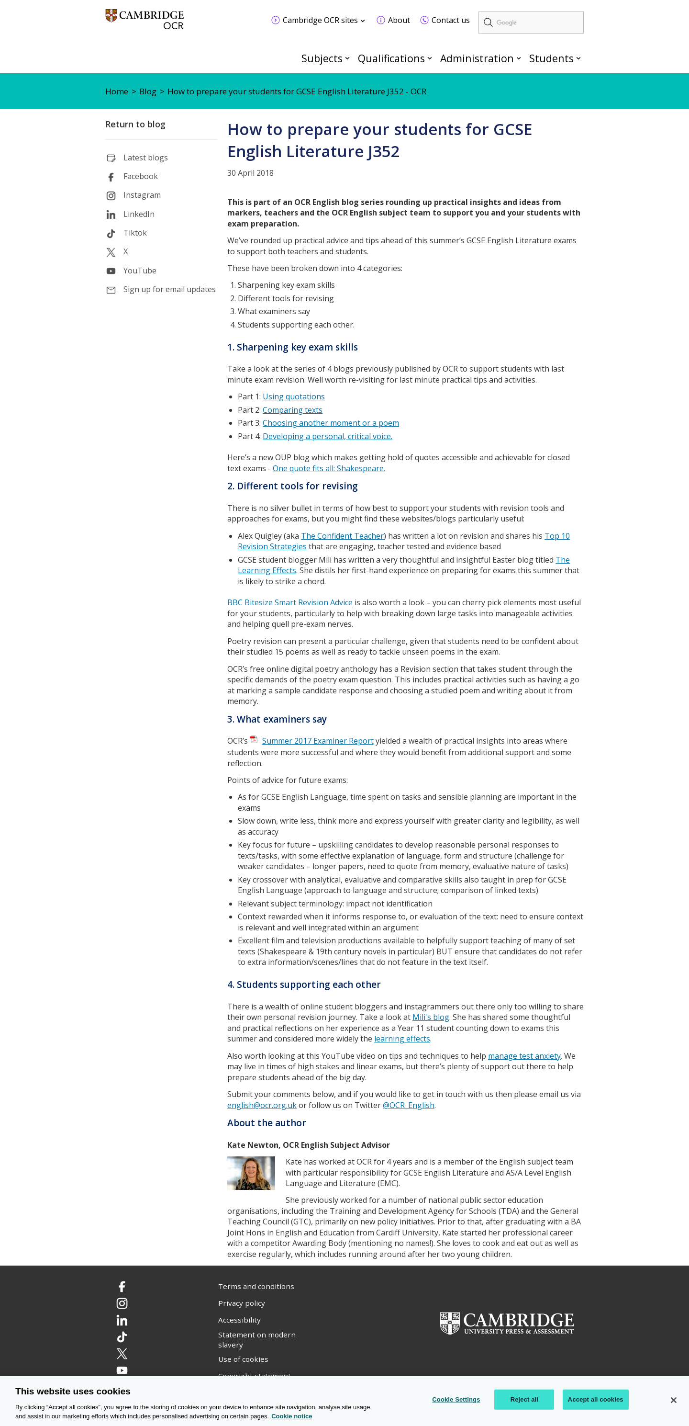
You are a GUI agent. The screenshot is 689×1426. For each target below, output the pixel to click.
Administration (477, 58)
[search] (531, 22)
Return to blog (135, 124)
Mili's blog (430, 1017)
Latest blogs (145, 157)
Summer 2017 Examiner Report (318, 741)
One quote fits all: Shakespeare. (329, 468)
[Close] (673, 1400)
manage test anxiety (524, 1056)
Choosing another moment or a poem (331, 423)
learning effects (402, 1038)
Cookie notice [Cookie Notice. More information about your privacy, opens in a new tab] (291, 1416)
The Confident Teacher (342, 536)
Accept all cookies (595, 1399)
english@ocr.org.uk (262, 1105)
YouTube (139, 270)
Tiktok (135, 232)
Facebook (140, 176)
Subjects (322, 58)
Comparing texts (292, 410)
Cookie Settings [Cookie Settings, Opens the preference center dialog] (456, 1399)
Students (551, 58)
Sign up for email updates (169, 289)
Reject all (524, 1399)
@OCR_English (408, 1105)
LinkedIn (139, 214)
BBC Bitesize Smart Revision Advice (290, 602)
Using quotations (294, 396)
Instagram (142, 195)
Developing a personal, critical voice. (327, 436)
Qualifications (391, 58)
